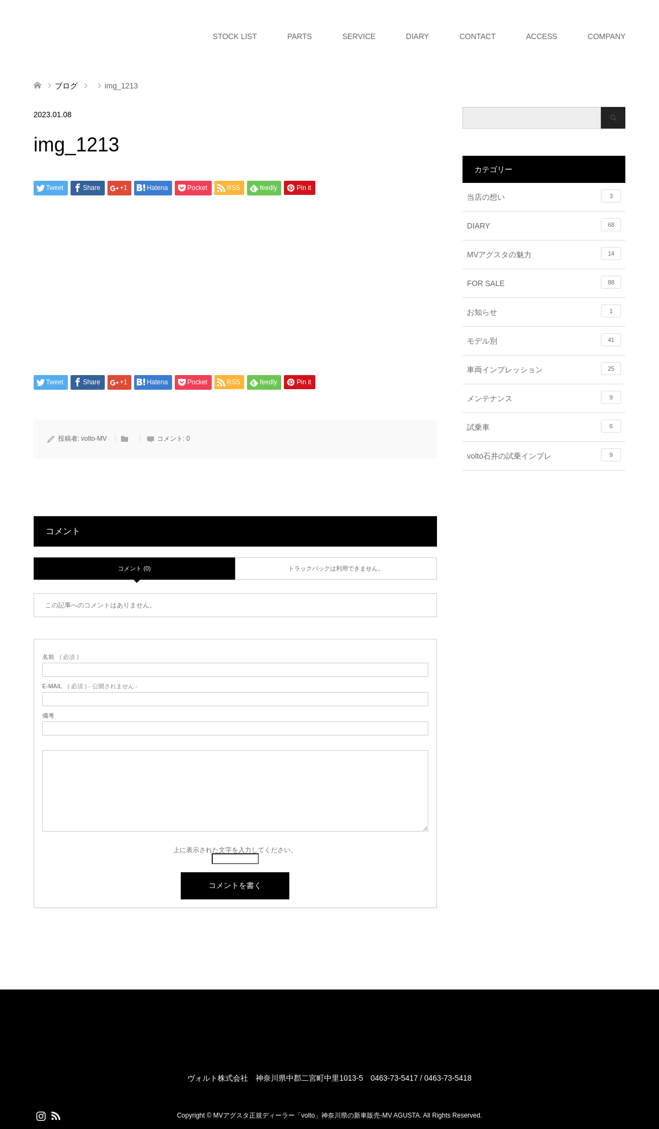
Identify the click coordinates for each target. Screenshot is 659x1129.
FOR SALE (544, 282)
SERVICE (359, 36)
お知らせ (544, 311)
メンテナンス (544, 397)
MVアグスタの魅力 (544, 253)
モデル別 (544, 339)
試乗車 (544, 426)
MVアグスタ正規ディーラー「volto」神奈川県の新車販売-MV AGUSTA (316, 1115)
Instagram (40, 1114)
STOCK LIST (235, 36)
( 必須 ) (60, 657)
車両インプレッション (544, 368)
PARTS (299, 36)
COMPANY (607, 36)
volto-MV (93, 438)
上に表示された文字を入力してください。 (235, 850)
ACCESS (541, 36)
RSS (55, 1114)
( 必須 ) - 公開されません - (90, 686)
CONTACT (477, 36)
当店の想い (544, 195)
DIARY (417, 36)
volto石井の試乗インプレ (544, 454)
